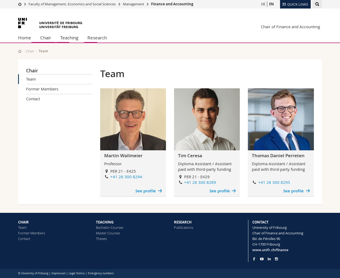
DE (263, 4)
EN (271, 4)
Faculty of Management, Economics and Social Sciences (72, 4)
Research (97, 38)
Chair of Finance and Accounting (290, 26)
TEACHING (105, 222)
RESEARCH (183, 222)
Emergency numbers (101, 273)
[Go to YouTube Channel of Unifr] (262, 259)
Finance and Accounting (172, 4)
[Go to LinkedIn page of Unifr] (269, 259)
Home (24, 38)
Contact (33, 98)
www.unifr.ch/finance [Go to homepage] (270, 249)
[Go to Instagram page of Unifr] (276, 259)
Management (133, 4)
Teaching (69, 38)
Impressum (58, 273)
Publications (183, 227)
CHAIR (23, 222)
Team (31, 79)
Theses (101, 238)
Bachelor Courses (109, 227)
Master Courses (108, 233)
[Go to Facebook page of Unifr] (254, 258)
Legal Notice (77, 273)
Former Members (42, 89)
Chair (45, 38)
